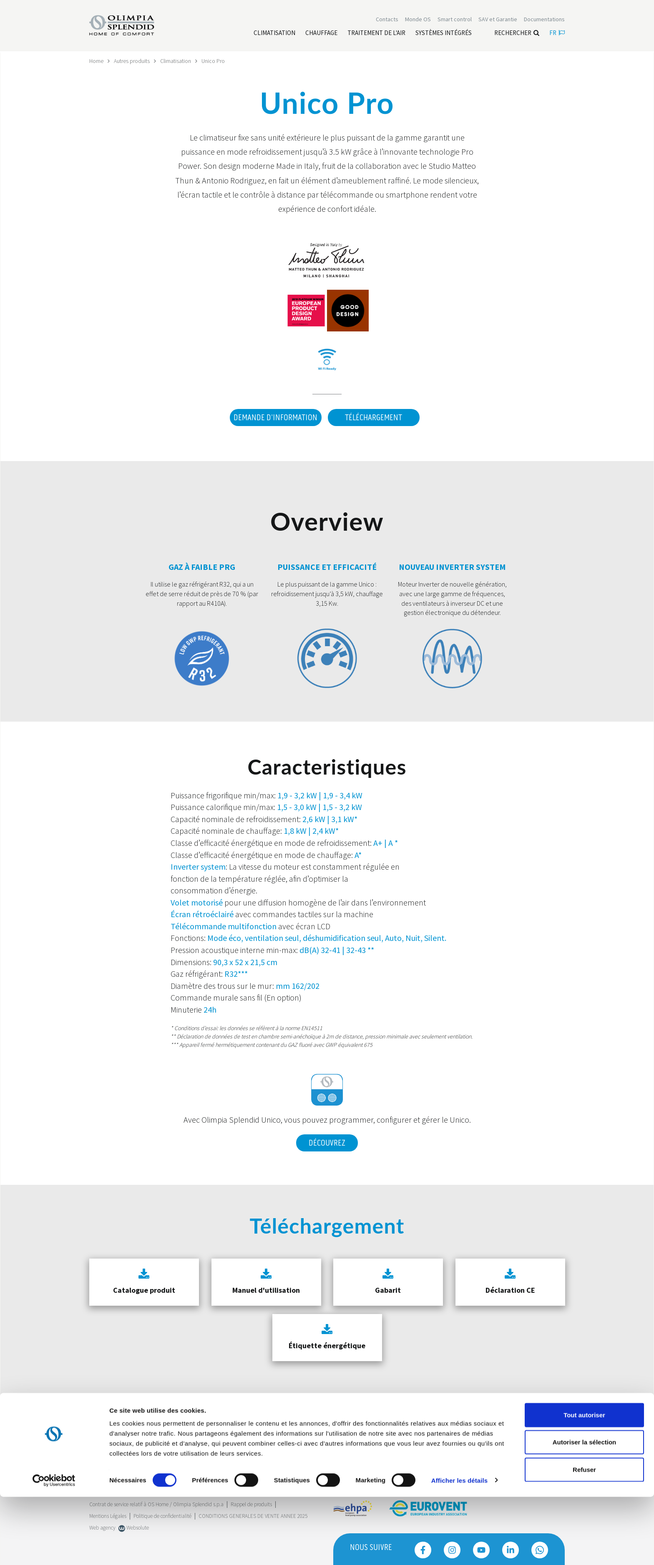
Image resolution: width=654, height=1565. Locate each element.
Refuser (584, 1537)
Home (96, 61)
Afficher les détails (459, 1548)
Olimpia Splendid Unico (241, 1118)
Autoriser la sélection (584, 1510)
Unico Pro (214, 61)
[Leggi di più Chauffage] (321, 34)
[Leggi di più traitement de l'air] (376, 34)
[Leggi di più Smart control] (455, 20)
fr (557, 34)
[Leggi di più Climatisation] (274, 34)
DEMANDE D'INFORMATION (274, 417)
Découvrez (327, 1141)
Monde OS (418, 20)
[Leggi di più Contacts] (387, 20)
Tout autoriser (584, 1483)
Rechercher (516, 34)
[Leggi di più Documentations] (544, 20)
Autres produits (132, 61)
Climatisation (176, 61)
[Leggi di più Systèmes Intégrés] (443, 34)
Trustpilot (99, 1440)
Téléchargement (373, 417)
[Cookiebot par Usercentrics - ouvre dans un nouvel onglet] (54, 1548)
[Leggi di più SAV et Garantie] (497, 20)
